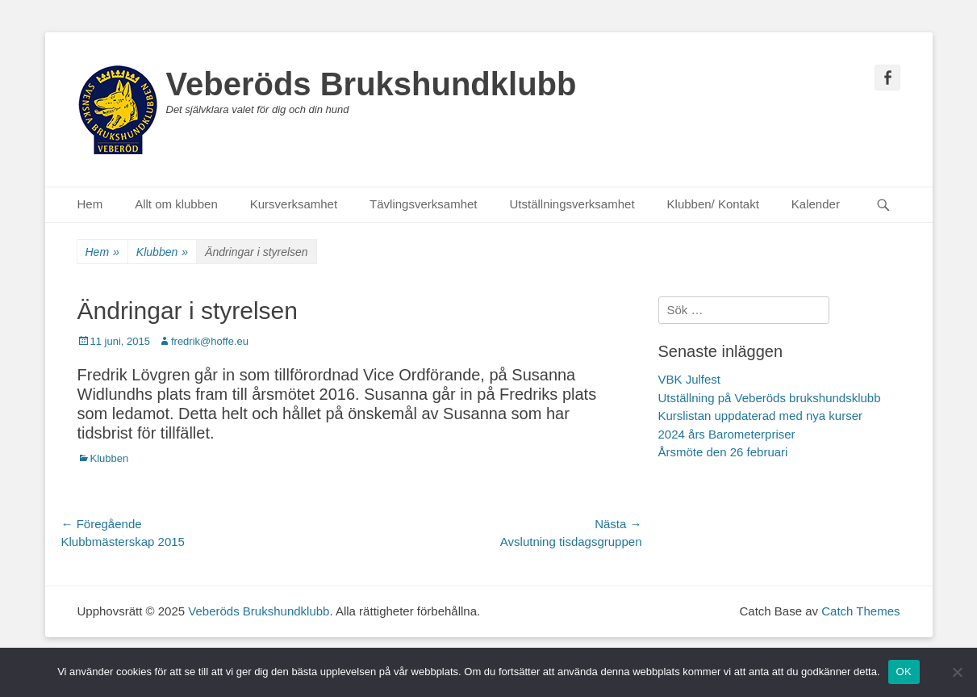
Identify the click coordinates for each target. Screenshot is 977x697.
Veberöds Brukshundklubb (371, 84)
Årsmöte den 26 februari (723, 452)
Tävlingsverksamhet (423, 204)
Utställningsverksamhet (572, 204)
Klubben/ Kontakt (713, 204)
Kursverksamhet (293, 204)
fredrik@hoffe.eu (209, 341)
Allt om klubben (176, 204)
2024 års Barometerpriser (726, 434)
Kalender (815, 204)
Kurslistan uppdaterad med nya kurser (760, 415)
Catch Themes (860, 611)
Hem (90, 204)
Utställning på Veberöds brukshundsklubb (769, 398)
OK (904, 672)
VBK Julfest (689, 379)
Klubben (162, 252)
